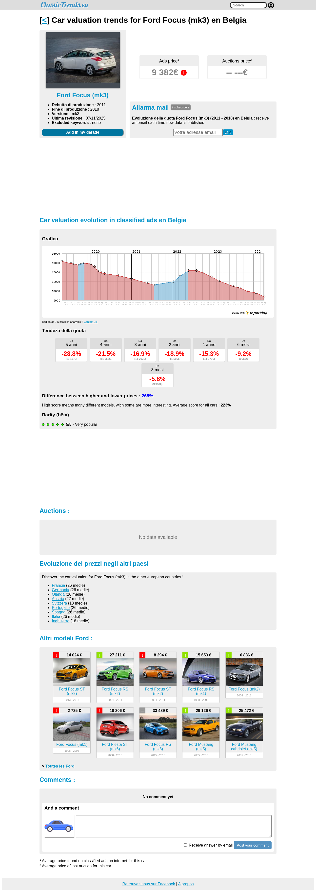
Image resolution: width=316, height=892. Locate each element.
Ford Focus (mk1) (71, 744)
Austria (58, 599)
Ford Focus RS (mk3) (158, 746)
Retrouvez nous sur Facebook (148, 884)
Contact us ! (91, 321)
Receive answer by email (208, 845)
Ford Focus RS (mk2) (115, 691)
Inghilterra (60, 621)
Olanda (58, 594)
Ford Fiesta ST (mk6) (115, 746)
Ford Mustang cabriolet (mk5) (244, 746)
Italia (56, 616)
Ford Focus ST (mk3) (72, 691)
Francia (58, 585)
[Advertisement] (158, 176)
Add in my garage (82, 132)
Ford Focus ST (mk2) (158, 691)
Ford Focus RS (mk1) (201, 691)
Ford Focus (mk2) (244, 689)
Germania (60, 590)
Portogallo (61, 608)
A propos (186, 884)
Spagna (58, 612)
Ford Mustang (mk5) (201, 746)
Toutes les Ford (60, 766)
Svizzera (59, 603)
